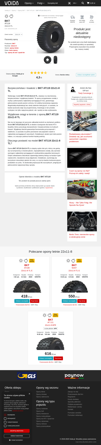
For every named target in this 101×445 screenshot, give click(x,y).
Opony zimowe (41, 394)
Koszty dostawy (73, 399)
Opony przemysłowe (43, 426)
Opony (29, 3)
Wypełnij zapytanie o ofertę (82, 104)
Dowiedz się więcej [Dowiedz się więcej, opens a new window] (17, 410)
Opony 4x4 (40, 411)
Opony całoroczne (42, 397)
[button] (17, 440)
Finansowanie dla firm (23, 305)
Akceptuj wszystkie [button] (16, 431)
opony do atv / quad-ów (16, 52)
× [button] (29, 394)
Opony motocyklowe (43, 416)
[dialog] (17, 417)
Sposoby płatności (74, 402)
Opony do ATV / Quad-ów (45, 419)
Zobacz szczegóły (22, 301)
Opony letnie (40, 392)
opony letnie (14, 48)
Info (75, 3)
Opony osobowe (42, 408)
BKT (13, 43)
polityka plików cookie (90, 442)
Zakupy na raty (73, 392)
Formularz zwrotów (74, 413)
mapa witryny (79, 442)
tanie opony (13, 50)
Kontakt (70, 409)
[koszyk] (90, 3)
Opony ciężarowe (42, 421)
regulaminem (49, 187)
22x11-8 (14, 46)
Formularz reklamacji (75, 415)
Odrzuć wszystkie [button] (17, 436)
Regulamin (71, 397)
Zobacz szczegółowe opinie (86, 75)
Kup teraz (34, 301)
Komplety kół (53, 3)
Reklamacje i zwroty (75, 407)
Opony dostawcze (42, 413)
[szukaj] (82, 3)
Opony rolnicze (41, 424)
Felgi (41, 3)
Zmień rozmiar (9, 34)
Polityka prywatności (75, 404)
